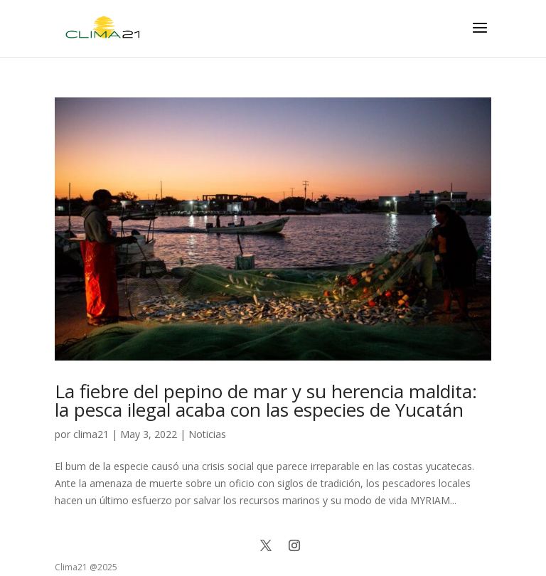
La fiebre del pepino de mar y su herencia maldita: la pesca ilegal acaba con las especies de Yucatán (266, 400)
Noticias (207, 434)
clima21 (91, 434)
